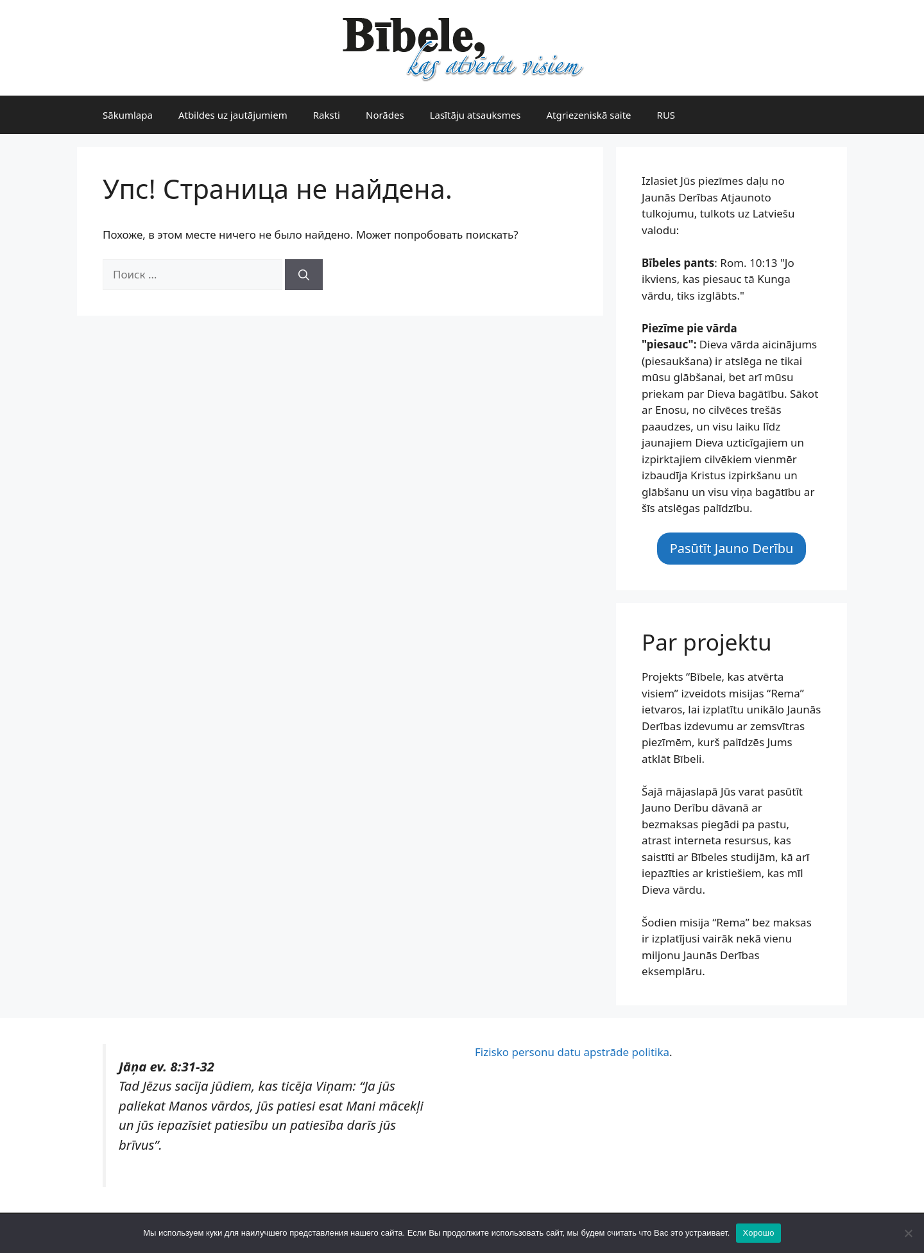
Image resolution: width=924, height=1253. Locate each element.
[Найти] (304, 274)
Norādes (385, 114)
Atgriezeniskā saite (588, 114)
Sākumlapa (128, 114)
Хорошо (758, 1233)
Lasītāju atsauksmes (475, 114)
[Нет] (908, 1233)
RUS (666, 114)
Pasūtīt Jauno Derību (732, 548)
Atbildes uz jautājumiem (232, 114)
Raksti (326, 114)
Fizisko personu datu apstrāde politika (572, 1051)
